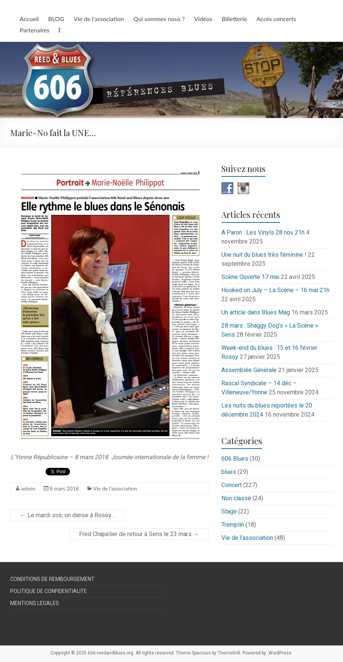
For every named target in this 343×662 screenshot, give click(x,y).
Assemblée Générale (249, 370)
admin (28, 488)
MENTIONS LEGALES (34, 603)
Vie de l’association (99, 18)
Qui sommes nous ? (158, 18)
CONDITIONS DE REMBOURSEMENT (52, 579)
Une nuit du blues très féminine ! (263, 254)
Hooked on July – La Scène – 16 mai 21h (275, 290)
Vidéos (203, 18)
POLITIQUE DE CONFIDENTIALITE (48, 591)
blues (228, 471)
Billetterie (234, 18)
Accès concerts (276, 18)
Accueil (29, 18)
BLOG (56, 18)
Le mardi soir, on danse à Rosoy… (67, 515)
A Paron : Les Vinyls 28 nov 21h (263, 232)
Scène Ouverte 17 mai (250, 276)
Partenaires (34, 30)
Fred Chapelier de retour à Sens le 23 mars (139, 534)
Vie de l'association (115, 488)
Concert (231, 485)
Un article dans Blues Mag (255, 312)
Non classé (236, 498)
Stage (229, 511)
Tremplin (232, 524)
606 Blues (234, 458)
